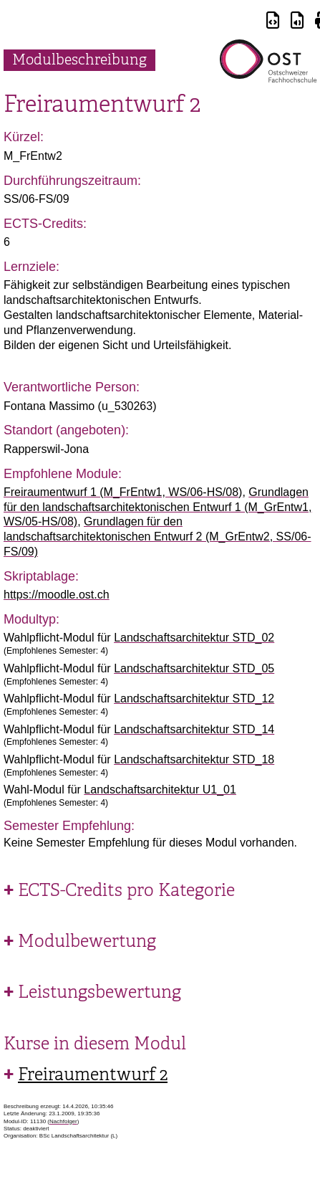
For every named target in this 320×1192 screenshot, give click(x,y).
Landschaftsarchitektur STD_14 (194, 729)
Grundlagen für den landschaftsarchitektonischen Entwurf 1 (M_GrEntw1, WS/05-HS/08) (157, 507)
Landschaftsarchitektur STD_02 (194, 637)
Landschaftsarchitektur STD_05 (194, 668)
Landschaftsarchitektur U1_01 (160, 789)
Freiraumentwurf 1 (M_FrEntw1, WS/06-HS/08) (123, 492)
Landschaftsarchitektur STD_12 (194, 698)
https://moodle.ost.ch (57, 594)
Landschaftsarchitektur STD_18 (194, 759)
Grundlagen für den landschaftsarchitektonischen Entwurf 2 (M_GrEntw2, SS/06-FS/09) (157, 536)
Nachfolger (63, 1121)
